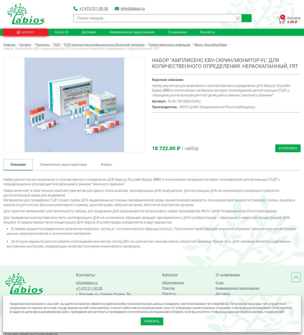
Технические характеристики (63, 165)
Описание (18, 165)
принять (152, 321)
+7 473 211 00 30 (88, 289)
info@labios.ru (86, 283)
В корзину (288, 148)
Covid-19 (61, 32)
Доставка (89, 32)
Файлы (106, 165)
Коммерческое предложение (132, 32)
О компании (177, 32)
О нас (218, 283)
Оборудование (171, 283)
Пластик (167, 289)
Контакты (207, 32)
